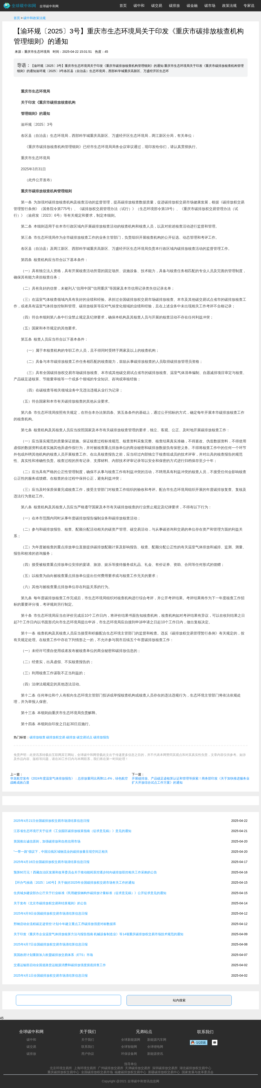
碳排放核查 (37, 737)
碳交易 (156, 6)
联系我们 (87, 1046)
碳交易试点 (84, 737)
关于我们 (87, 1039)
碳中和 (139, 6)
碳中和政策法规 (34, 18)
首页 (123, 6)
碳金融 (192, 6)
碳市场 (209, 6)
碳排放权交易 (55, 737)
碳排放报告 (101, 737)
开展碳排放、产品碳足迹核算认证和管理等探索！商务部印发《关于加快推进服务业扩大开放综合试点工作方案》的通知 (190, 780)
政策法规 (229, 6)
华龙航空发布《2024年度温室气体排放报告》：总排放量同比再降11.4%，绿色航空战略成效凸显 (69, 780)
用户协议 (87, 1053)
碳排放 (174, 6)
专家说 (249, 6)
